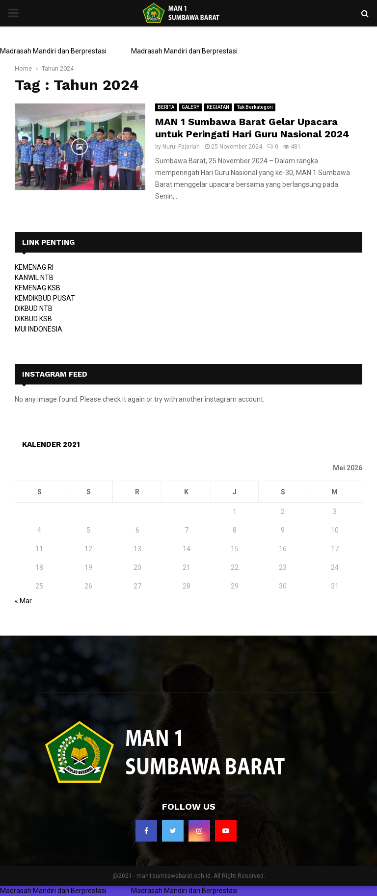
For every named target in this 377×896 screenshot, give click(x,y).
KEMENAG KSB (37, 288)
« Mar (23, 601)
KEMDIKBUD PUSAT (45, 298)
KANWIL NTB (34, 278)
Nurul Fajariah (181, 146)
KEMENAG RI (34, 267)
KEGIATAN (218, 107)
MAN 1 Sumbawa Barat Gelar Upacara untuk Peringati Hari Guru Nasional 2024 (252, 128)
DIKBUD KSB (33, 319)
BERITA (166, 107)
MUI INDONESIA (38, 329)
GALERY (190, 107)
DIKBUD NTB (34, 308)
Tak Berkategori (255, 107)
